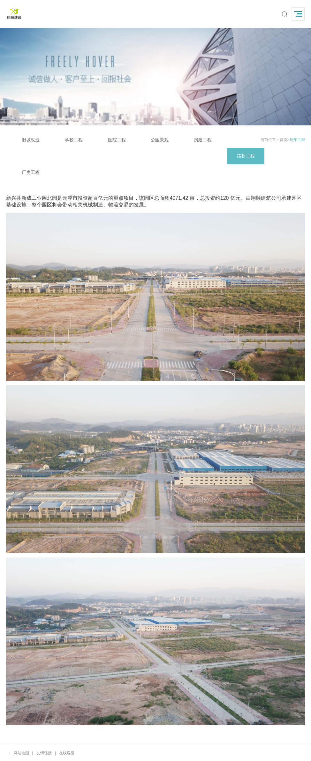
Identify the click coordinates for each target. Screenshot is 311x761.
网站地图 (21, 753)
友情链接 (44, 753)
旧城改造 (31, 139)
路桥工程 (246, 155)
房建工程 (203, 139)
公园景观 (160, 139)
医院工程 (117, 139)
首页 (283, 140)
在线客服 (66, 753)
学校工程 (74, 139)
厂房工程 (31, 172)
